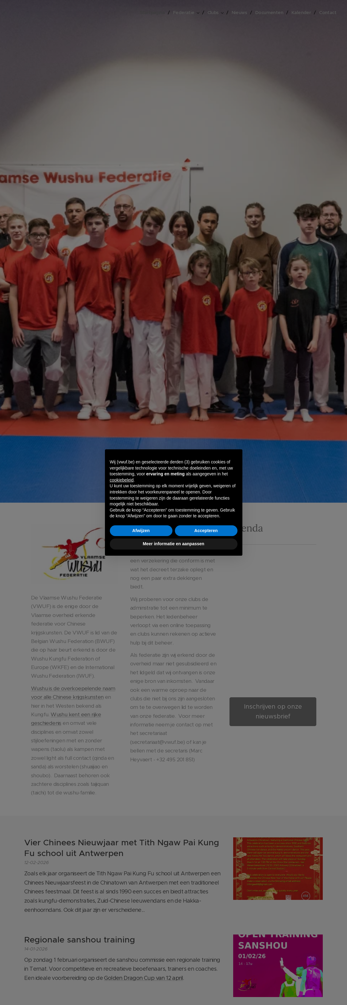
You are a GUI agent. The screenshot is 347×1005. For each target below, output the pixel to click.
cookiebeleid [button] (122, 480)
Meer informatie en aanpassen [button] (173, 543)
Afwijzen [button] (141, 530)
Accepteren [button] (206, 530)
